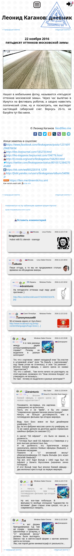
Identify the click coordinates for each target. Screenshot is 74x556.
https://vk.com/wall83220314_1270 (26, 169)
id (23, 339)
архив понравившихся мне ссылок (17, 210)
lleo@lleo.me (63, 128)
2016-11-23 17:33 (61, 481)
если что (27, 183)
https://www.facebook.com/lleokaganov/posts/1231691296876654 (36, 146)
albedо (16, 264)
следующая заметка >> (63, 30)
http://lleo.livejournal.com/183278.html (29, 151)
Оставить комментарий (31, 220)
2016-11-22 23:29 (61, 519)
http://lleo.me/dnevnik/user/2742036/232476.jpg (34, 298)
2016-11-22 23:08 (61, 338)
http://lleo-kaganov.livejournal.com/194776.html (34, 155)
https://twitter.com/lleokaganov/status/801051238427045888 (36, 164)
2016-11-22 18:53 (61, 260)
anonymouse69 (25, 317)
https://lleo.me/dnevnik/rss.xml (28, 180)
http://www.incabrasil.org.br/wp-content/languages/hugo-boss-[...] (25, 324)
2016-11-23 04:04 (61, 390)
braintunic (26, 286)
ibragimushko (19, 234)
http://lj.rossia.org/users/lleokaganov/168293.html (35, 159)
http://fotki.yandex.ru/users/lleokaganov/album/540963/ (36, 175)
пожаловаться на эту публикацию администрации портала (30, 205)
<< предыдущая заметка (11, 30)
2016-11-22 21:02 (61, 313)
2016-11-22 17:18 (61, 232)
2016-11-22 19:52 (61, 282)
